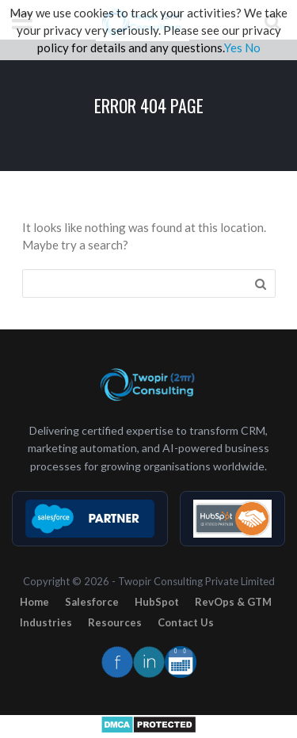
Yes (233, 47)
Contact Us (186, 622)
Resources (115, 622)
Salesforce (92, 601)
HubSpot (157, 601)
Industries (46, 622)
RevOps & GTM (233, 601)
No (253, 47)
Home (34, 601)
